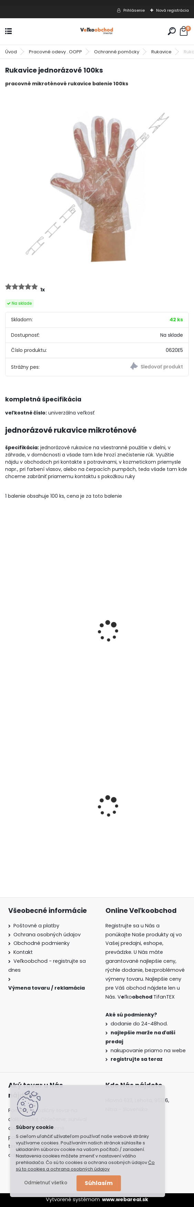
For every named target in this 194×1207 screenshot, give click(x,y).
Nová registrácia (172, 10)
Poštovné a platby (36, 925)
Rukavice (161, 52)
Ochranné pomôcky (116, 52)
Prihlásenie (134, 10)
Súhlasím (99, 1183)
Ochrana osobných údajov (47, 934)
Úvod (11, 52)
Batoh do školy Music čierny (141, 813)
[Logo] (97, 31)
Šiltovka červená (32, 638)
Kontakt (23, 952)
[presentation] (8, 622)
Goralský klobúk (31, 813)
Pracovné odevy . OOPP (55, 52)
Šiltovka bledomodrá (132, 638)
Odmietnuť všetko (45, 1182)
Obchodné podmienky (41, 943)
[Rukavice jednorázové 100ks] (97, 184)
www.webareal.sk (125, 1199)
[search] (171, 31)
